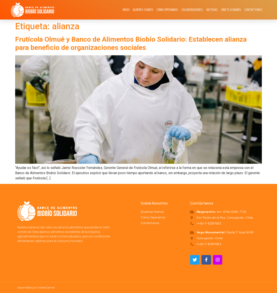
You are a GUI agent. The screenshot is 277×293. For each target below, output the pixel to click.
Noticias (212, 9)
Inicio (126, 9)
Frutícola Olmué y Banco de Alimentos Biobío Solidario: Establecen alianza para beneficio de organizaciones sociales (131, 43)
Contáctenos (253, 9)
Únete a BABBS (231, 9)
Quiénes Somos (143, 9)
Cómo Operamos (167, 9)
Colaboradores (192, 9)
